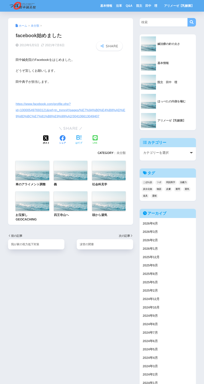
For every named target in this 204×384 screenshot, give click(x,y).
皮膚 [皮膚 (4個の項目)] (168, 189)
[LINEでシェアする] (95, 140)
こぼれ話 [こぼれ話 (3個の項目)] (147, 182)
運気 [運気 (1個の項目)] (187, 189)
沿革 (119, 5)
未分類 (121, 153)
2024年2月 (150, 374)
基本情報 (106, 5)
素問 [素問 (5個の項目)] (177, 189)
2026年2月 (150, 240)
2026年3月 (150, 232)
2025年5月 (150, 282)
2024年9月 (150, 316)
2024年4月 (150, 358)
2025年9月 (150, 265)
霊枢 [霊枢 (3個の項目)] (154, 196)
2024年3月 (150, 366)
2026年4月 (150, 223)
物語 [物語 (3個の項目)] (159, 189)
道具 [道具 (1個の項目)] (145, 196)
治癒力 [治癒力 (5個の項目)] (183, 182)
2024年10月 (151, 307)
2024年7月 (150, 332)
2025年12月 (151, 257)
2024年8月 (150, 324)
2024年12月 (151, 299)
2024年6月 (150, 341)
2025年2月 (150, 290)
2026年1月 (150, 248)
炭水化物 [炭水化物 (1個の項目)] (147, 189)
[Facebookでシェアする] (62, 140)
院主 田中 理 (148, 5)
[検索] (191, 22)
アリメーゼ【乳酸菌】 (179, 5)
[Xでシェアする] (46, 140)
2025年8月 (150, 274)
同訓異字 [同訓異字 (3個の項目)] (170, 182)
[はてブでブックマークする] (78, 140)
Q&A (129, 5)
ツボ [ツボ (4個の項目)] (159, 182)
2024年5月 (150, 349)
